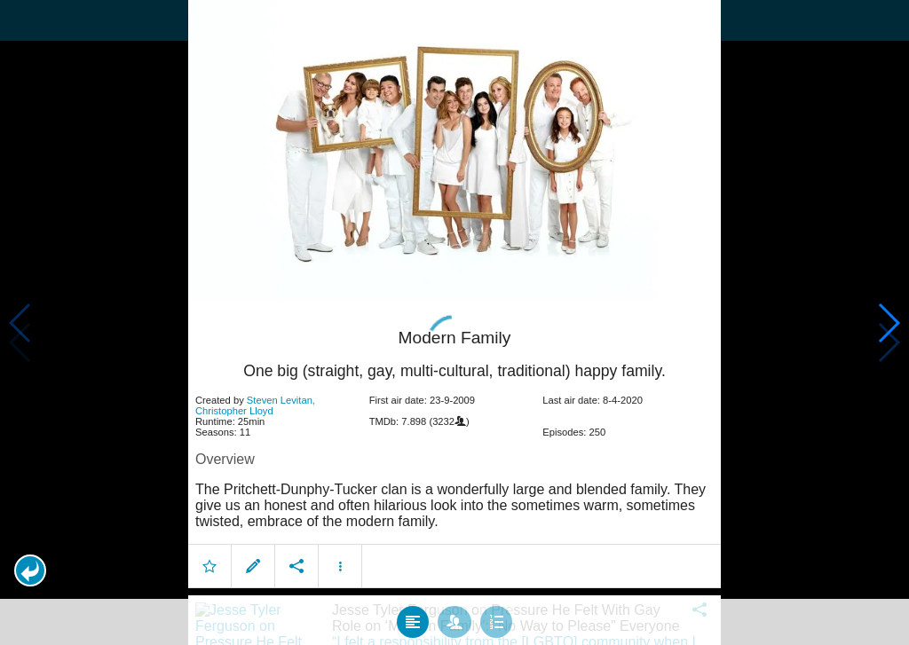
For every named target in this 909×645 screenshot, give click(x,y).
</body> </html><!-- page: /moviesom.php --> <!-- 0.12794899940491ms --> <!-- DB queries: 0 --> (454, 322)
